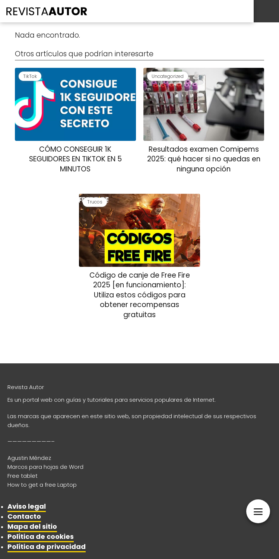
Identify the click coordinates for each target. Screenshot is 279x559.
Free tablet (22, 476)
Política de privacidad (46, 546)
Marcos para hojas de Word (45, 467)
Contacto (24, 516)
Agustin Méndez (29, 458)
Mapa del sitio (32, 526)
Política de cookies (40, 536)
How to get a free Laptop (42, 485)
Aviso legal (26, 506)
